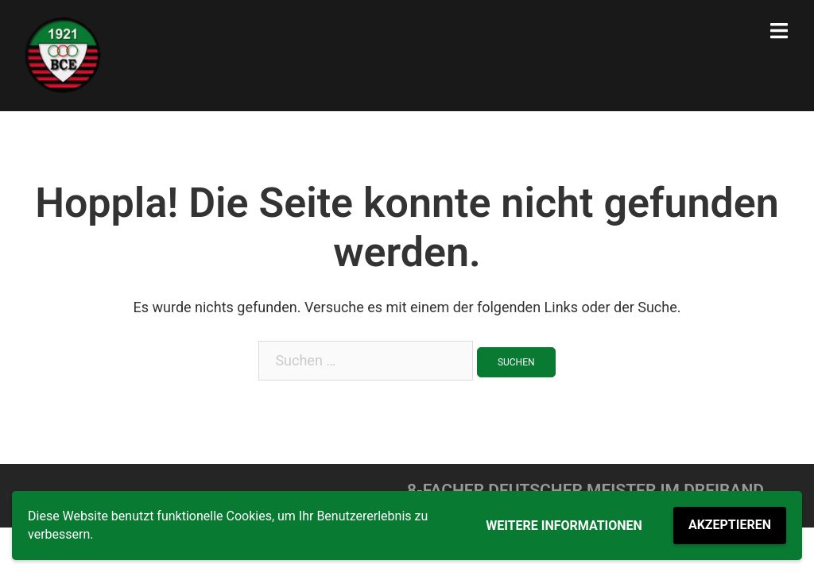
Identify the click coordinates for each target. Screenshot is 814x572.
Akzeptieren (729, 524)
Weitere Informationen (564, 525)
